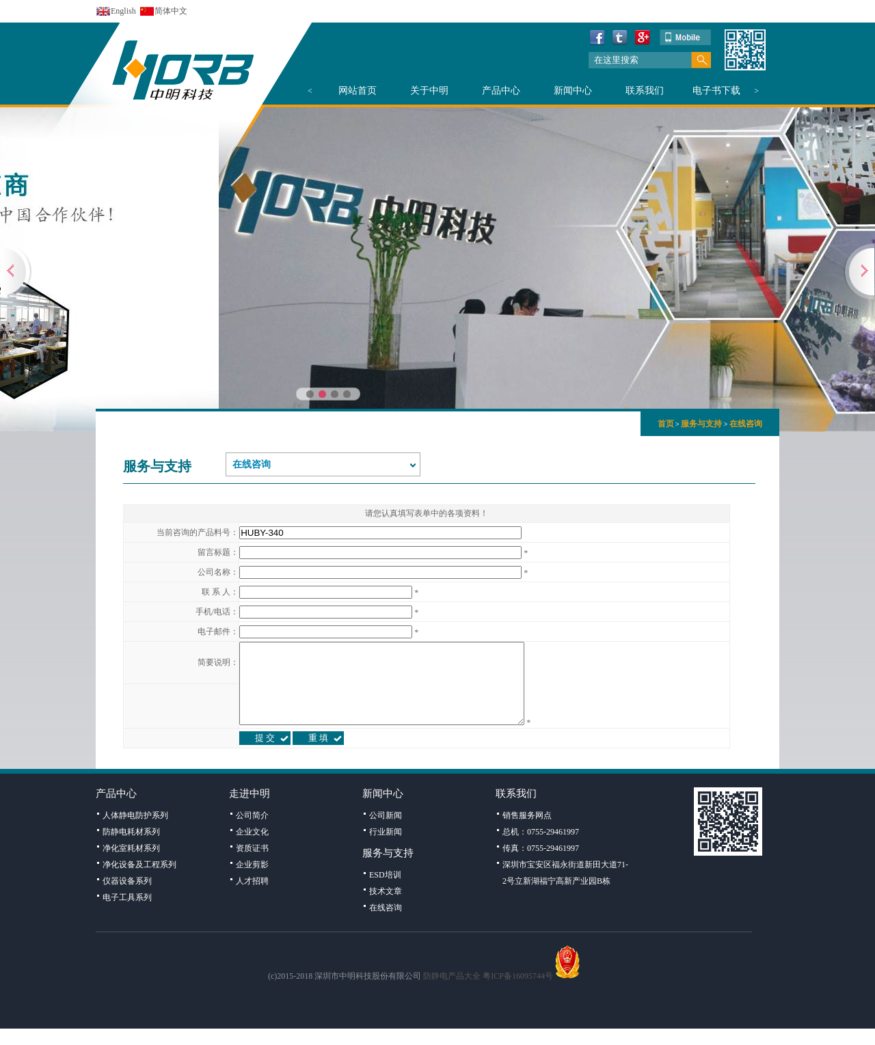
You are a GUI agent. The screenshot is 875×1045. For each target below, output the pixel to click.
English (123, 11)
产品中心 (501, 90)
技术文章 (385, 907)
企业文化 (252, 848)
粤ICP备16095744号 (518, 992)
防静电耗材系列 (131, 848)
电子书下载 (716, 90)
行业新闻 (385, 848)
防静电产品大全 (452, 992)
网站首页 (357, 90)
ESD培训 (385, 891)
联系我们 (644, 90)
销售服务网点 (527, 832)
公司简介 (252, 832)
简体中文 (170, 11)
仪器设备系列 (127, 897)
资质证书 (252, 864)
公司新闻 (385, 832)
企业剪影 (252, 881)
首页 (666, 424)
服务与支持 (701, 424)
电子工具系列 (127, 914)
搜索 (701, 60)
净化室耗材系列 (131, 864)
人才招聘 (252, 897)
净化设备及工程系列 (139, 881)
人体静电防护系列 (135, 832)
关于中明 (429, 90)
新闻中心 (573, 90)
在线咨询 (745, 424)
